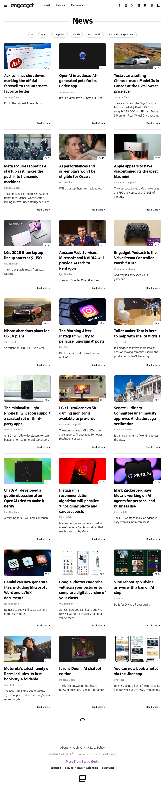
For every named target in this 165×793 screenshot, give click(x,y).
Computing (59, 34)
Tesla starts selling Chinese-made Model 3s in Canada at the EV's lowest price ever (136, 83)
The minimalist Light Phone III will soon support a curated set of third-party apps (27, 416)
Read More (42, 123)
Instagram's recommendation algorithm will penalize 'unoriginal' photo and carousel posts (79, 501)
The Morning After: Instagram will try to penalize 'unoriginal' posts (81, 336)
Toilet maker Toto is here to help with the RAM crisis (137, 333)
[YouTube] (138, 5)
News (59, 5)
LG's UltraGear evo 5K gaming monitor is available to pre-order (78, 413)
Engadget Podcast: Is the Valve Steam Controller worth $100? (135, 258)
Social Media (94, 34)
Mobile (76, 34)
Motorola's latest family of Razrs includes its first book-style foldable (27, 674)
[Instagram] (125, 5)
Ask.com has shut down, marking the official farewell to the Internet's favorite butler (26, 83)
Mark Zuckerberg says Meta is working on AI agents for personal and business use (134, 498)
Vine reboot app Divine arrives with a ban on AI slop (134, 587)
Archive (77, 747)
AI (32, 34)
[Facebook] (119, 5)
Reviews (76, 5)
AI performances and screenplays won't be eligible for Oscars (77, 171)
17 (48, 323)
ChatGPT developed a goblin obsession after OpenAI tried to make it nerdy (24, 498)
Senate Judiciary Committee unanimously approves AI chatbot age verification (135, 416)
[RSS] (158, 5)
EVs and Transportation (121, 34)
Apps (43, 34)
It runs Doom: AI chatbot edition (80, 671)
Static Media (65, 754)
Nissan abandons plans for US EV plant (26, 333)
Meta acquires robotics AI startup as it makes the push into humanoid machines (26, 174)
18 (103, 158)
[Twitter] (132, 5)
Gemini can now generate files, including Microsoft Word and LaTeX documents (26, 590)
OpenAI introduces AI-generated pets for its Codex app (78, 81)
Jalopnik (56, 768)
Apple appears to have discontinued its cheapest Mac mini (136, 171)
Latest (46, 5)
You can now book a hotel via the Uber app (136, 671)
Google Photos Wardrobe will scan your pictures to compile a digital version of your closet (82, 590)
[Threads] (151, 5)
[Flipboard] (145, 5)
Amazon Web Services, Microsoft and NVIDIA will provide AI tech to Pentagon (81, 260)
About (64, 747)
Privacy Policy (96, 747)
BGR (80, 768)
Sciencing (92, 768)
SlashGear (108, 768)
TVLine (69, 768)
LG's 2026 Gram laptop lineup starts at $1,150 (23, 255)
